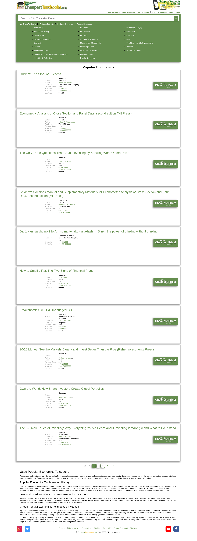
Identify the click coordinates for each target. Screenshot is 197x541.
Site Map (97, 528)
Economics (38, 43)
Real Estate (130, 32)
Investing (83, 35)
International (85, 32)
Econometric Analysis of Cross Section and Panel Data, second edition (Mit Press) (76, 113)
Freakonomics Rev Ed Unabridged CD (46, 310)
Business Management (42, 39)
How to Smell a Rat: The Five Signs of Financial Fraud (57, 270)
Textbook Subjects (159, 12)
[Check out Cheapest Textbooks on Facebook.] (176, 529)
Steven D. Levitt (65, 321)
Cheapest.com (87, 532)
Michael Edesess (65, 437)
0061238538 (63, 327)
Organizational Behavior (89, 50)
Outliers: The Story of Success (40, 74)
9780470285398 (65, 366)
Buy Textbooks (114, 12)
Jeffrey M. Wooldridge (67, 122)
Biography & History (41, 32)
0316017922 (63, 89)
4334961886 (63, 242)
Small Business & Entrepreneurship (139, 43)
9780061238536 (65, 329)
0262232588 (63, 128)
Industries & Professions (43, 58)
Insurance (84, 28)
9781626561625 (65, 445)
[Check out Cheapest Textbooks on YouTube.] (168, 529)
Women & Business (133, 50)
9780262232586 (65, 130)
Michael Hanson (65, 358)
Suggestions (86, 528)
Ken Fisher (63, 277)
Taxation (129, 47)
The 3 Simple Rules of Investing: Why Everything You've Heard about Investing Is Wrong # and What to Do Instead (98, 428)
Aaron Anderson (65, 397)
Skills (128, 39)
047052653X (63, 283)
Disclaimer (134, 528)
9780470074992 (65, 169)
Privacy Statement (121, 528)
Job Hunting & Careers (89, 39)
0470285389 (63, 403)
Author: (49, 161)
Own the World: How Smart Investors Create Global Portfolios (62, 388)
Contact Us (107, 528)
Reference (130, 35)
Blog (178, 12)
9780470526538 (65, 285)
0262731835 (63, 210)
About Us (62, 528)
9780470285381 (65, 405)
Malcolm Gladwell (65, 83)
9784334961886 (65, 244)
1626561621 (63, 443)
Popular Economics (87, 58)
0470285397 (63, 364)
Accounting (38, 28)
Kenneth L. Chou (65, 161)
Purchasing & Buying (134, 28)
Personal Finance (87, 54)
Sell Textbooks (143, 12)
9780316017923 (65, 91)
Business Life (39, 35)
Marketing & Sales (87, 47)
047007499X (63, 167)
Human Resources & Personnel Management (51, 54)
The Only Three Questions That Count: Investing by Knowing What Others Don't (74, 153)
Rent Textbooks (128, 12)
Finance (37, 47)
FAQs (171, 12)
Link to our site (74, 528)
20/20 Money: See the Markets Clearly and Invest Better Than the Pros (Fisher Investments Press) (87, 349)
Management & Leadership (90, 43)
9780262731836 (65, 212)
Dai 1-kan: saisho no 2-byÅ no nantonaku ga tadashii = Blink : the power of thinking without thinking (88, 231)
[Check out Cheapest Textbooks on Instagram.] (19, 529)
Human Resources (41, 50)
